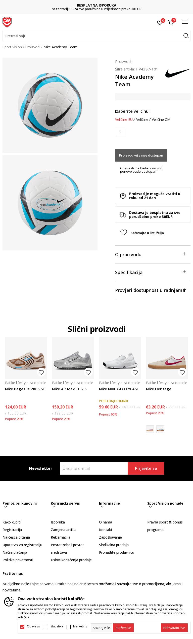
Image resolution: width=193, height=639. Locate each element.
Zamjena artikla (63, 529)
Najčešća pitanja (16, 537)
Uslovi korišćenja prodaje (71, 559)
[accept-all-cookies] (174, 627)
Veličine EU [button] (124, 120)
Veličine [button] (142, 120)
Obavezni (33, 626)
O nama (105, 522)
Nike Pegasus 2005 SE (25, 388)
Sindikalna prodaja (114, 544)
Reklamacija (60, 537)
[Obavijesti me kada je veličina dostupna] (120, 132)
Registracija (12, 529)
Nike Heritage (158, 388)
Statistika (57, 626)
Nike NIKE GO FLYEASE (119, 388)
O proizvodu (150, 254)
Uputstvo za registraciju (22, 544)
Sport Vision (12, 47)
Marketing (80, 626)
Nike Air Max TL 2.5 (69, 388)
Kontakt (105, 529)
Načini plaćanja (15, 552)
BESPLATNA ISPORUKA (96, 5)
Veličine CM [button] (161, 120)
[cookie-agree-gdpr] (123, 627)
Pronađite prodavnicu (116, 552)
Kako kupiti (12, 522)
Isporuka (58, 522)
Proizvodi (32, 47)
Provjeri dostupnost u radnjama (150, 289)
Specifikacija (150, 272)
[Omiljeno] (160, 22)
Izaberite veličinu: (132, 111)
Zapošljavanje (110, 537)
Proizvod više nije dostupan (141, 155)
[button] (96, 36)
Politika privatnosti (18, 559)
